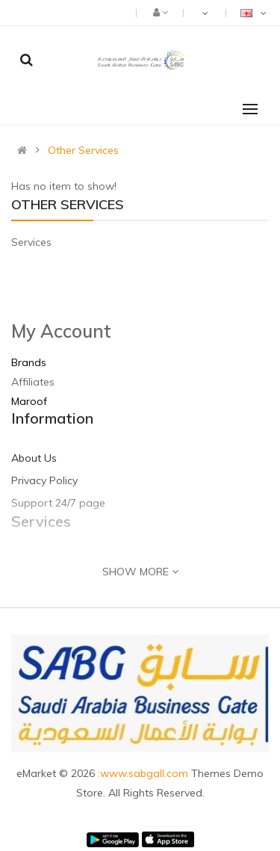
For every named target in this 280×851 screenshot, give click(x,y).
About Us (34, 458)
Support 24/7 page (58, 503)
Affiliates (33, 382)
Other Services (83, 150)
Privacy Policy (44, 480)
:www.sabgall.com (144, 773)
